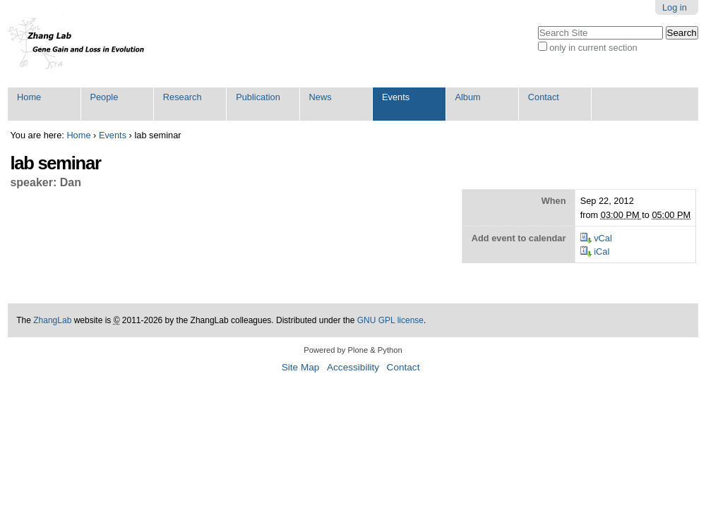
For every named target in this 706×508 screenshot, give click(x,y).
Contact (543, 97)
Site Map (301, 367)
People (104, 97)
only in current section (593, 47)
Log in (674, 7)
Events (395, 97)
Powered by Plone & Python (353, 350)
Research (182, 97)
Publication (258, 97)
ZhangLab (52, 320)
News (320, 97)
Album (467, 97)
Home (29, 97)
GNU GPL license (390, 320)
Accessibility (353, 367)
